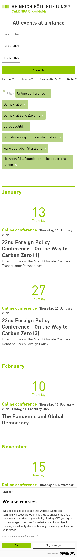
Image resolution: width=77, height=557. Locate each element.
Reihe (70, 79)
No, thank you (54, 545)
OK (16, 545)
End (7, 58)
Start (7, 46)
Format (7, 79)
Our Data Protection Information (18, 536)
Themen (25, 79)
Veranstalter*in (48, 79)
